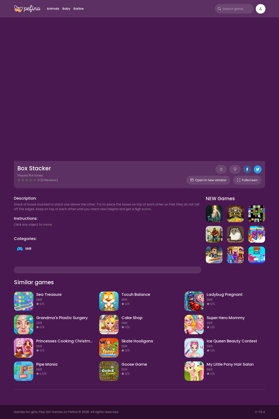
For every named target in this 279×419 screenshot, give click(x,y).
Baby (66, 8)
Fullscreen (247, 180)
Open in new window (208, 180)
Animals (53, 8)
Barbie (78, 8)
